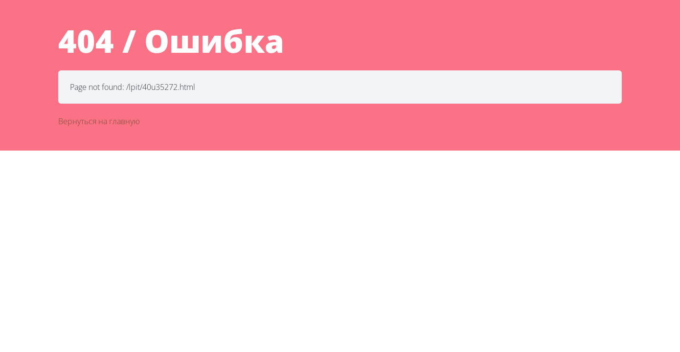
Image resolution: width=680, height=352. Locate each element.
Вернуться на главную (99, 121)
